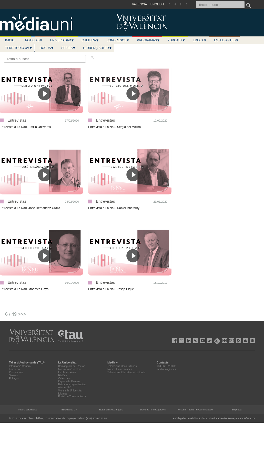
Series (68, 48)
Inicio (10, 40)
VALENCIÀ (139, 4)
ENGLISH (157, 4)
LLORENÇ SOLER (97, 48)
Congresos (117, 40)
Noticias (34, 40)
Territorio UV (18, 48)
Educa (200, 40)
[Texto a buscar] (220, 4)
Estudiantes (226, 40)
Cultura (90, 40)
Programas (148, 40)
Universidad (62, 40)
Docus (47, 48)
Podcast (176, 40)
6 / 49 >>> (15, 314)
